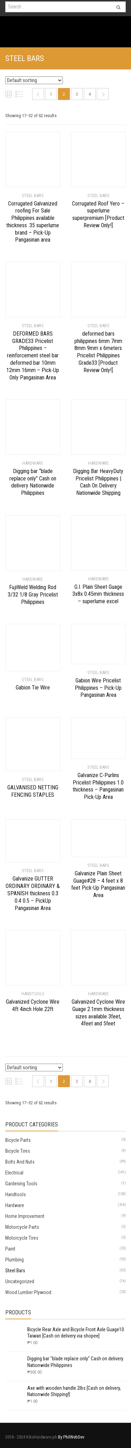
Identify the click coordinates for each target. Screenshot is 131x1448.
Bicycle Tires (17, 1151)
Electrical (14, 1173)
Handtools (15, 1194)
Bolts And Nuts (20, 1162)
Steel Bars (15, 1270)
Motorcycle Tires (21, 1238)
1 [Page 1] (51, 94)
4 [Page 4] (90, 94)
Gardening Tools (21, 1183)
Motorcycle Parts (22, 1227)
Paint (10, 1249)
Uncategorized (19, 1281)
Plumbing (14, 1259)
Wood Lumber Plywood (28, 1292)
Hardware (14, 1205)
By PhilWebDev (71, 1437)
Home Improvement (24, 1216)
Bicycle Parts (18, 1140)
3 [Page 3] (77, 94)
